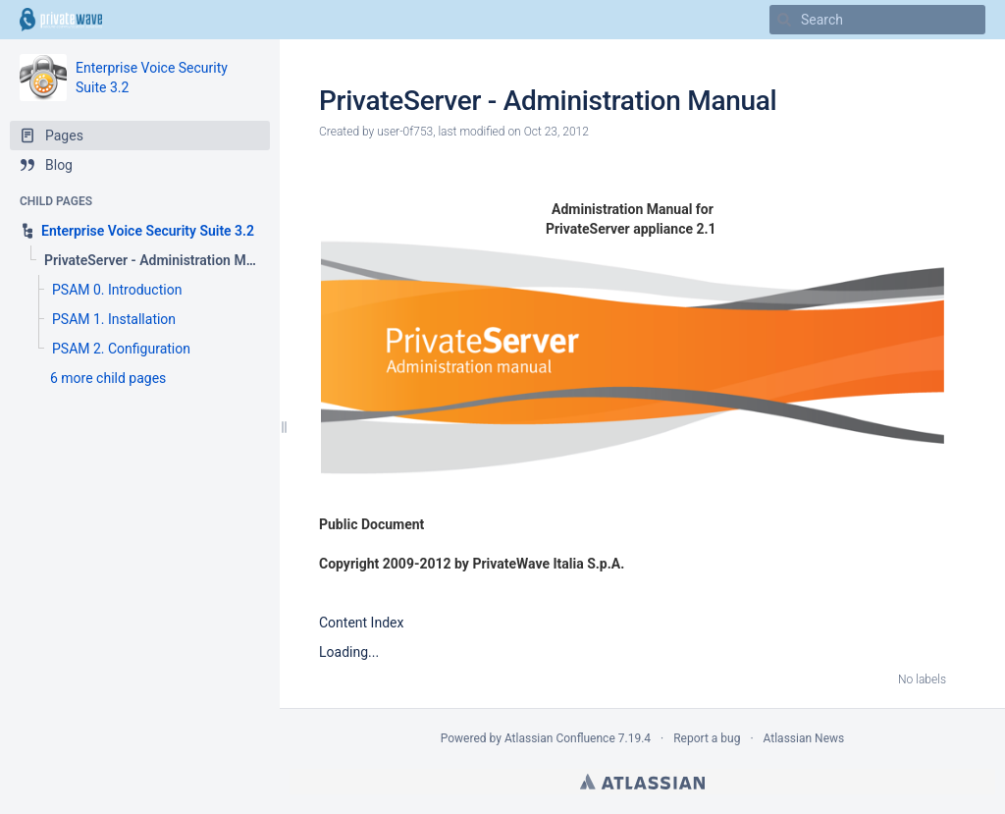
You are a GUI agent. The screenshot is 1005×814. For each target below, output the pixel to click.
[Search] (784, 19)
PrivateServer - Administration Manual (547, 100)
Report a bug (706, 738)
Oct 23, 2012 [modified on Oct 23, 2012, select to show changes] (556, 131)
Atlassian (642, 781)
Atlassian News (804, 738)
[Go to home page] (61, 19)
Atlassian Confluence (559, 738)
